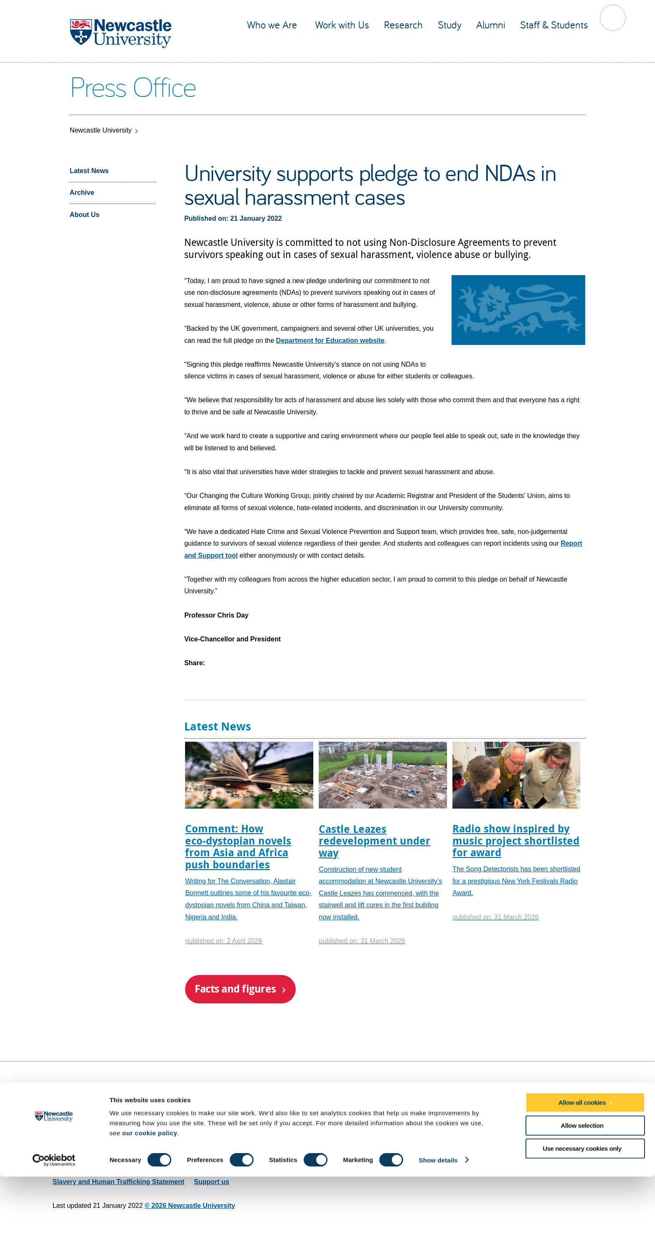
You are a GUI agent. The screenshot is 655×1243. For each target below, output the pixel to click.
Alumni (490, 24)
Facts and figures (235, 988)
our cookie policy (149, 1199)
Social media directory (566, 1130)
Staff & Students (554, 24)
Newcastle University (101, 130)
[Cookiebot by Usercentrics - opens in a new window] (54, 1226)
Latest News (89, 170)
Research (403, 24)
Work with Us (342, 24)
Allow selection (582, 1191)
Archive (82, 192)
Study (450, 24)
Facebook (536, 1108)
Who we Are (273, 24)
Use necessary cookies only (582, 1215)
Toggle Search (613, 18)
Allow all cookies (582, 1168)
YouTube (552, 1108)
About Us (84, 214)
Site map (67, 1086)
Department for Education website (330, 340)
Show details (438, 1226)
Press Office (132, 86)
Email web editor (79, 1145)
